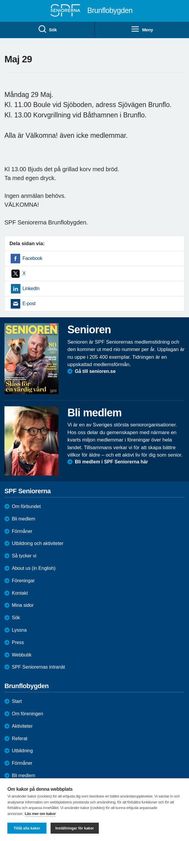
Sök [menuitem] (47, 29)
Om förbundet (26, 506)
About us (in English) (34, 568)
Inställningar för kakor (74, 828)
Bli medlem (23, 518)
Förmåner (22, 531)
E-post (28, 303)
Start (17, 701)
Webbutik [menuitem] (21, 654)
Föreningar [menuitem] (23, 580)
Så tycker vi (24, 555)
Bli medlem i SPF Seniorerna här (111, 461)
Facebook (32, 258)
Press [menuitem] (18, 642)
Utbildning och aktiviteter (37, 543)
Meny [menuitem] (142, 29)
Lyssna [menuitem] (19, 630)
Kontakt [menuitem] (20, 593)
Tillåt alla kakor (27, 828)
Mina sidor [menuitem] (23, 605)
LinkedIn (30, 288)
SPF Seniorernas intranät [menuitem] (38, 666)
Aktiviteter (22, 726)
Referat (19, 738)
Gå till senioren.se (95, 371)
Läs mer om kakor (40, 813)
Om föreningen (27, 713)
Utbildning (22, 750)
